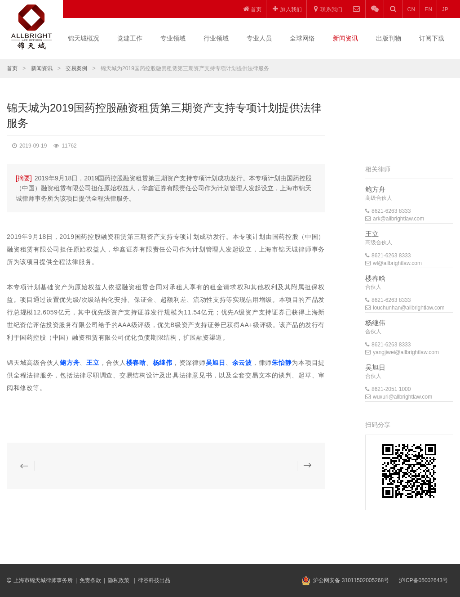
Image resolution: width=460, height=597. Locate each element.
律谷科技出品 (154, 580)
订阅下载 (431, 38)
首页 (12, 68)
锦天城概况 (83, 38)
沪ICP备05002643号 (423, 580)
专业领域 (173, 38)
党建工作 (129, 38)
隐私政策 (119, 580)
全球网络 (302, 38)
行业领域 (216, 38)
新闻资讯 (345, 38)
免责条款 (90, 580)
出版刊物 (388, 38)
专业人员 (259, 38)
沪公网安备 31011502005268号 (351, 580)
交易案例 (76, 68)
